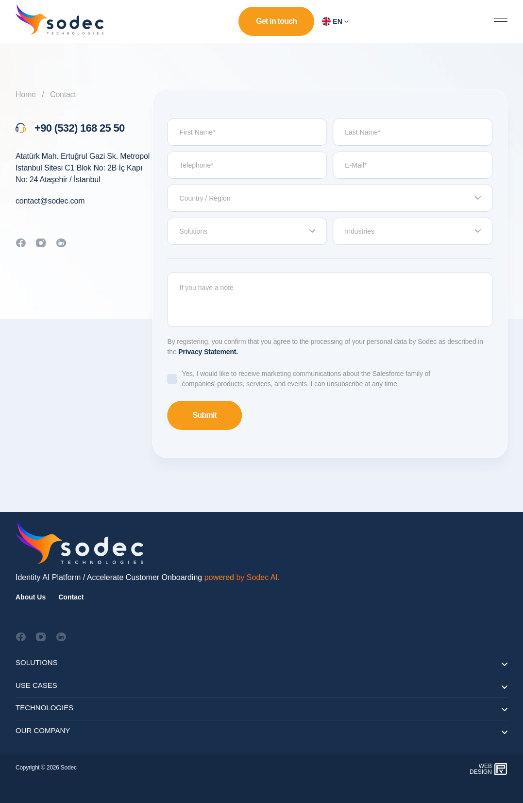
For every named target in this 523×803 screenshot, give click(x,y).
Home (26, 94)
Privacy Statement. (208, 352)
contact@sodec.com (50, 201)
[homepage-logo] (58, 21)
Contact (63, 94)
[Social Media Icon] (21, 637)
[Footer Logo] (79, 542)
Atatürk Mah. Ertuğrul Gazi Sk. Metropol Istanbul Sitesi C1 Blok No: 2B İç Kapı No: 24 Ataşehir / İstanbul (83, 168)
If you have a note (330, 300)
